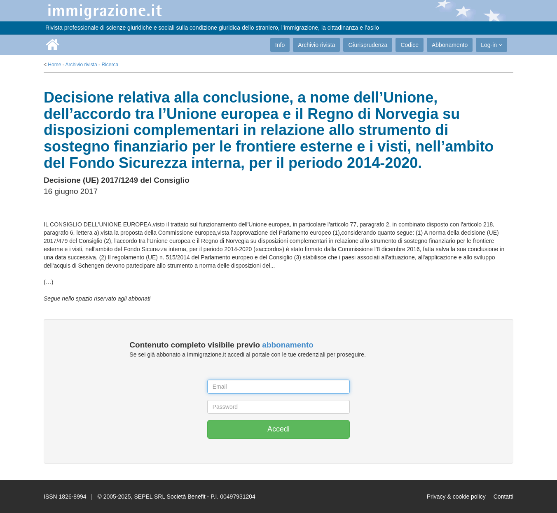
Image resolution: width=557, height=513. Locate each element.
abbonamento (288, 344)
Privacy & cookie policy (456, 496)
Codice (409, 45)
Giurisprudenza (367, 45)
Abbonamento (450, 45)
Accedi (278, 429)
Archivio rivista (316, 45)
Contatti (503, 496)
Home (54, 65)
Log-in (491, 45)
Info (280, 45)
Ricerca (109, 65)
